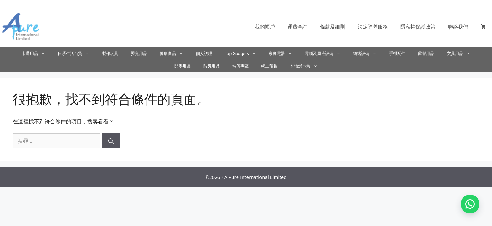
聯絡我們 (458, 26)
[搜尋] (111, 140)
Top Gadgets (243, 53)
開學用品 (182, 66)
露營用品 (426, 53)
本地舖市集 (307, 66)
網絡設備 (368, 53)
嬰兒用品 (139, 53)
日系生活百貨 (77, 53)
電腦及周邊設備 (326, 53)
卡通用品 (36, 53)
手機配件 (397, 53)
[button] (470, 204)
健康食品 (175, 53)
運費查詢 (297, 26)
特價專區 (240, 66)
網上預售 (269, 66)
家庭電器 (283, 53)
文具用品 (462, 53)
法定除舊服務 (373, 26)
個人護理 (204, 53)
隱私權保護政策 (418, 26)
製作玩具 (110, 53)
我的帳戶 (265, 26)
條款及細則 (332, 26)
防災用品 (211, 66)
